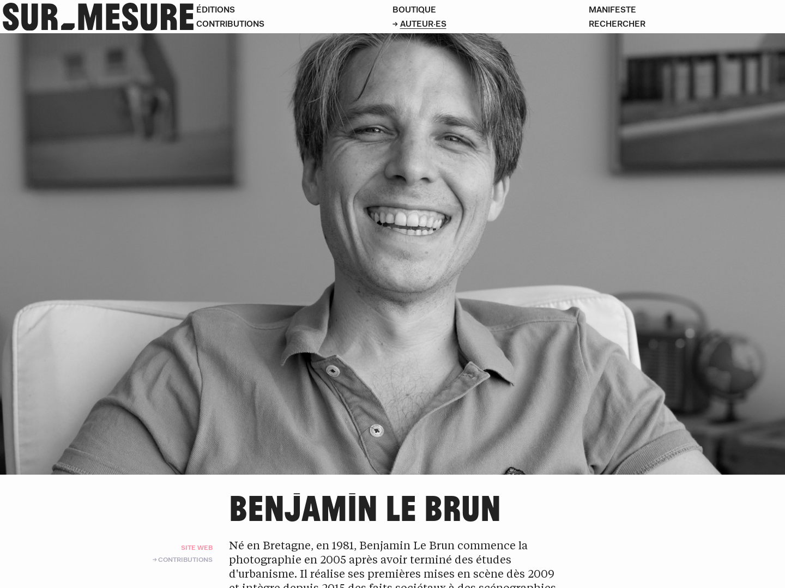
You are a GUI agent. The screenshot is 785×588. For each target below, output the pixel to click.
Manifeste (612, 10)
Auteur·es (423, 24)
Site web (197, 547)
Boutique (414, 10)
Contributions (230, 24)
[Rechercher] (687, 24)
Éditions (215, 10)
